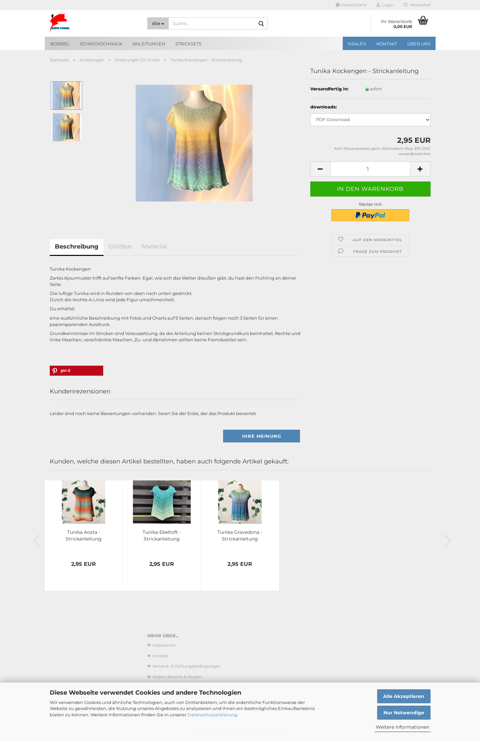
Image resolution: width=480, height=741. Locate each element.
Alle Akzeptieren (403, 696)
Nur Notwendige (403, 713)
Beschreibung (77, 246)
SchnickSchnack (101, 43)
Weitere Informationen (402, 727)
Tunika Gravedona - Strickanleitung (239, 535)
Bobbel (60, 43)
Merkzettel (417, 4)
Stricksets (188, 43)
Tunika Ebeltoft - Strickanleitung (162, 535)
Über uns (419, 43)
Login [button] (384, 4)
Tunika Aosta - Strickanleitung (83, 535)
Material (154, 246)
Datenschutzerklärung (212, 714)
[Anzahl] (370, 168)
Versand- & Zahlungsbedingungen (186, 666)
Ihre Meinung (261, 436)
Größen (120, 246)
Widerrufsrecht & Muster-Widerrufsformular (177, 681)
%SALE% (357, 43)
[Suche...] (158, 23)
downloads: (323, 106)
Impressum (164, 645)
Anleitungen (148, 43)
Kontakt (386, 43)
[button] (351, 5)
